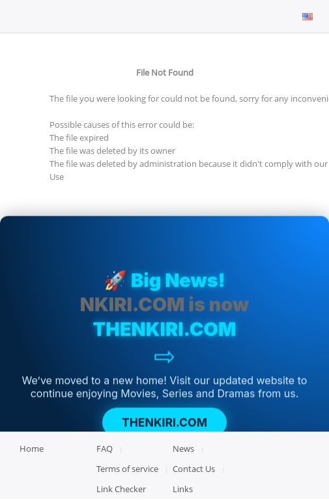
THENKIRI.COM (164, 423)
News (183, 448)
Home (32, 448)
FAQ (104, 448)
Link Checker (121, 489)
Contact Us (194, 469)
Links (183, 489)
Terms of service (127, 469)
